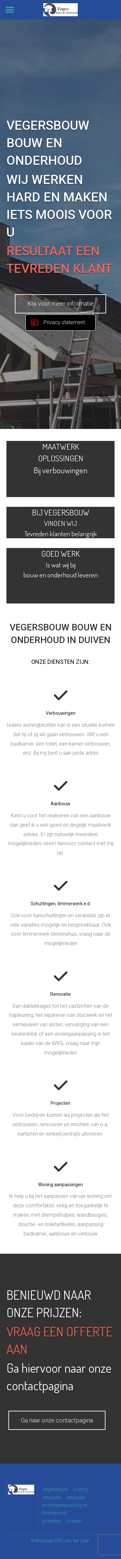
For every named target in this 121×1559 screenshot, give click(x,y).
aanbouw (75, 1497)
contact (74, 1521)
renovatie (51, 1497)
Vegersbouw (55, 1489)
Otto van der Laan (72, 1540)
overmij (80, 1489)
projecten (51, 1521)
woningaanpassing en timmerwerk (64, 1509)
